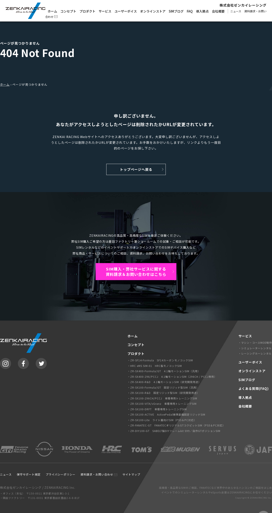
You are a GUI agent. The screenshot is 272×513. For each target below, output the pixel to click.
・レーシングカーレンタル (255, 353)
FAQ (190, 11)
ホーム (52, 11)
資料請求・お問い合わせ (97, 474)
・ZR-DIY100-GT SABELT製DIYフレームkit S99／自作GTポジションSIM (174, 431)
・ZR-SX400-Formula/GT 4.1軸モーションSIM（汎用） (164, 371)
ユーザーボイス (126, 11)
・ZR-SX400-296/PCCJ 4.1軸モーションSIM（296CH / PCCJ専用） (172, 376)
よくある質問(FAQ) (253, 388)
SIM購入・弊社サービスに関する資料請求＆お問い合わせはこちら (136, 271)
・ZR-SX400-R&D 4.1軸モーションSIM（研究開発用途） (164, 382)
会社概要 (218, 11)
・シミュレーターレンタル (255, 348)
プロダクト (87, 11)
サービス (105, 11)
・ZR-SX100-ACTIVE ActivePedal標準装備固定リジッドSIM (166, 414)
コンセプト (68, 11)
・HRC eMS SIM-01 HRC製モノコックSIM (155, 366)
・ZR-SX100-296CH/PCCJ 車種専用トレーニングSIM (162, 398)
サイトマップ (131, 474)
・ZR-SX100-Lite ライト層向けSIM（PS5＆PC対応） (162, 420)
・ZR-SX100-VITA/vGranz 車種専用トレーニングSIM (162, 403)
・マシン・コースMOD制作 (255, 342)
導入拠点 (202, 11)
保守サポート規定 (29, 474)
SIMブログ (176, 11)
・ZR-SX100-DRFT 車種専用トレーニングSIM (157, 409)
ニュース (235, 11)
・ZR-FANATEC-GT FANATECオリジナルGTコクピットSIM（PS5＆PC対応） (176, 425)
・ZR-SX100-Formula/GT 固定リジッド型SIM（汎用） (163, 387)
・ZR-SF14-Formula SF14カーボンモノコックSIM (160, 360)
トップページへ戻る (136, 169)
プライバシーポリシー (60, 474)
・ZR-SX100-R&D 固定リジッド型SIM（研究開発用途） (164, 393)
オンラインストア (153, 11)
